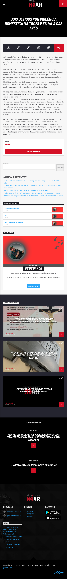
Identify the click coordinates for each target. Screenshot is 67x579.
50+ (6, 215)
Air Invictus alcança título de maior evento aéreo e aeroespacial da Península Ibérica (34, 196)
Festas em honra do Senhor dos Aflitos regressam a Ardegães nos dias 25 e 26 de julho (33, 320)
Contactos (9, 547)
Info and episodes (33, 286)
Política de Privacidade (14, 537)
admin (7, 144)
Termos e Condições (13, 544)
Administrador (9, 333)
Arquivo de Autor (33, 151)
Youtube (29, 516)
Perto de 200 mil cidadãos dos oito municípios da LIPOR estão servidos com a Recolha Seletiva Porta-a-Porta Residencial (33, 437)
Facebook (30, 511)
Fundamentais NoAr (12, 208)
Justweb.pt (7, 568)
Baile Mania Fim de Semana (14, 222)
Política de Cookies (12, 539)
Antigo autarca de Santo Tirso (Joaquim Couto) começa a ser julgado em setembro (33, 193)
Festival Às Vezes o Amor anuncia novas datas (33, 464)
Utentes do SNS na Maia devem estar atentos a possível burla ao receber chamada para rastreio (34, 355)
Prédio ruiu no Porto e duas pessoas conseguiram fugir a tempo (26, 190)
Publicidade (10, 542)
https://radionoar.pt (14, 512)
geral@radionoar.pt (14, 516)
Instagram (30, 514)
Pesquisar (6, 163)
